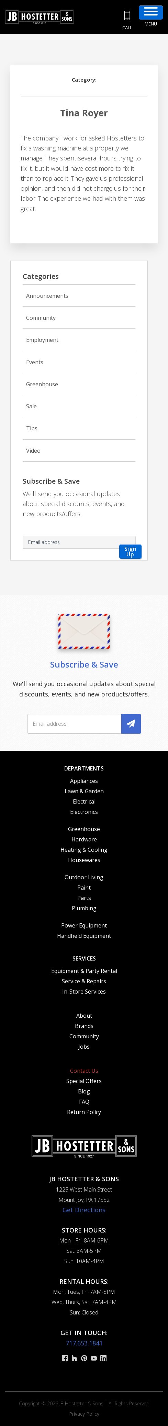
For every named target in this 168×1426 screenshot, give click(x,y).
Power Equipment (84, 925)
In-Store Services (84, 991)
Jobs (84, 1046)
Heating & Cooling (84, 849)
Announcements (47, 296)
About (84, 1015)
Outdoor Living (84, 877)
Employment (42, 340)
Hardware (84, 839)
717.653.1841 (84, 1343)
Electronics (84, 812)
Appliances (84, 781)
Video (33, 450)
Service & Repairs (84, 981)
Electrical (84, 801)
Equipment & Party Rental (84, 971)
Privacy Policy (84, 1414)
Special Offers (84, 1081)
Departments (84, 768)
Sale (31, 406)
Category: (84, 79)
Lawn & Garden (84, 791)
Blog (84, 1091)
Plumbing (84, 908)
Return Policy (84, 1112)
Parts (84, 898)
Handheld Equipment (84, 936)
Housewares (84, 860)
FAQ (84, 1101)
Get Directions (84, 1210)
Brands (84, 1026)
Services (84, 958)
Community (41, 318)
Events (34, 362)
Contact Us (84, 1070)
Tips (31, 428)
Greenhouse (42, 384)
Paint (84, 887)
